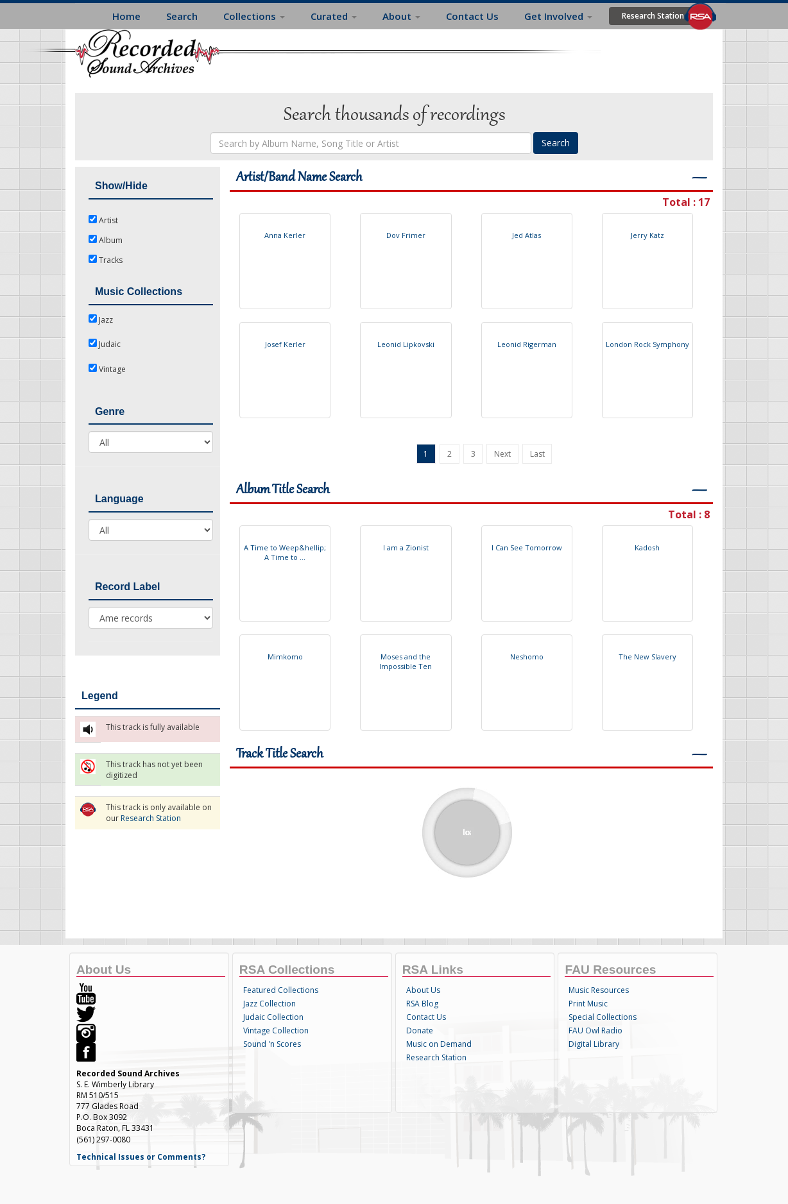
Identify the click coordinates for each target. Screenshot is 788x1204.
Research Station (653, 15)
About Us (423, 990)
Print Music (588, 1003)
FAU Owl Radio (595, 1030)
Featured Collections (280, 990)
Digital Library (594, 1044)
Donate (419, 1030)
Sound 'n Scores (272, 1044)
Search (182, 16)
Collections (254, 16)
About (401, 16)
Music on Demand (439, 1044)
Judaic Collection (273, 1017)
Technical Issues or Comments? (140, 1156)
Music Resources (599, 990)
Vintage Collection (276, 1030)
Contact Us (472, 16)
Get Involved (558, 16)
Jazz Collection (269, 1003)
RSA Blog (422, 1003)
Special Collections (603, 1017)
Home (126, 16)
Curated (334, 16)
